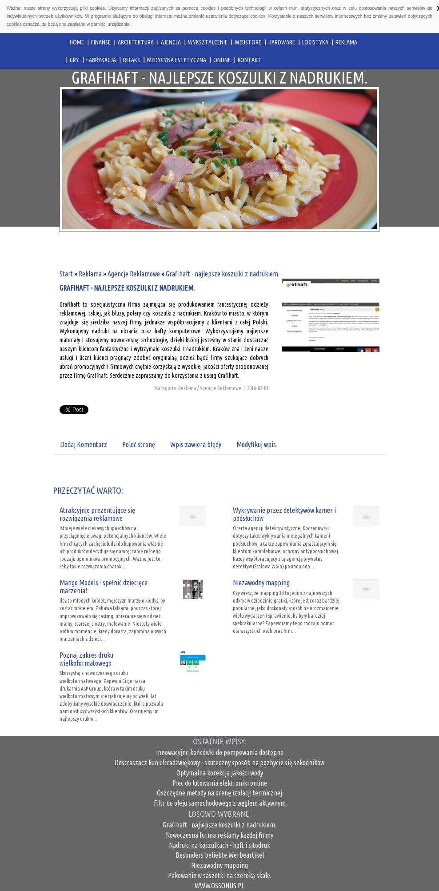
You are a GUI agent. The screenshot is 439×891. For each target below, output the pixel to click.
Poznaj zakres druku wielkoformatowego (86, 659)
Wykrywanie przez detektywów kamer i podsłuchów (284, 514)
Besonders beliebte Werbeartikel (220, 855)
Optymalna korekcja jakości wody (219, 773)
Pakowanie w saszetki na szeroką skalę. (219, 875)
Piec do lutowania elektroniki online (219, 783)
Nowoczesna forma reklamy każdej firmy (219, 835)
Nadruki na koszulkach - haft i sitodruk (219, 845)
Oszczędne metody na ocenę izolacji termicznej (219, 793)
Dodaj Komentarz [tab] (83, 444)
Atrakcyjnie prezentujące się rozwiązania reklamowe (97, 514)
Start (66, 274)
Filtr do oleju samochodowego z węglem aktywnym (220, 803)
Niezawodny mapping (261, 583)
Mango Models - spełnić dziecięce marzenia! (104, 587)
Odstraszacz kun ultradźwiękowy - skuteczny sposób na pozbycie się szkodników (219, 763)
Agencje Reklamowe (134, 274)
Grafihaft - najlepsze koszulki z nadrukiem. (222, 274)
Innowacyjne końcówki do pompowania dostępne (219, 752)
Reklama (90, 274)
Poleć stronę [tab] (138, 444)
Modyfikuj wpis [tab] (256, 444)
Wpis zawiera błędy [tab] (195, 444)
